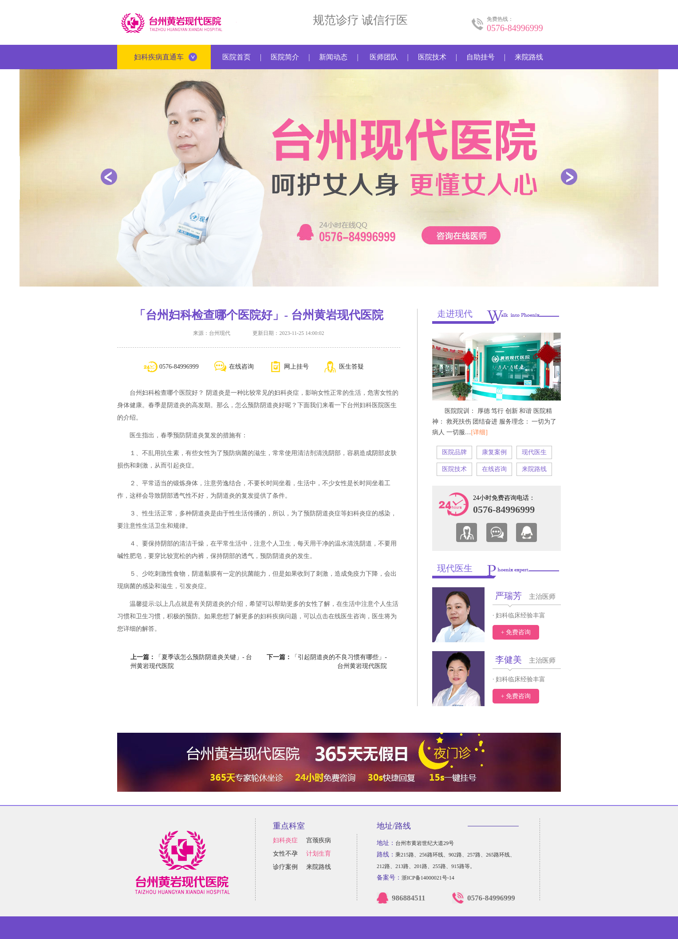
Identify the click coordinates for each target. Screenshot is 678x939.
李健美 (508, 659)
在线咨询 (233, 367)
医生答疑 (343, 367)
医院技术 (432, 57)
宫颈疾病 (318, 840)
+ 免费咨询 (516, 632)
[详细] (479, 432)
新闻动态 (333, 57)
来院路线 (529, 57)
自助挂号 (480, 57)
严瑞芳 (508, 596)
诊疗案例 (285, 867)
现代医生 (534, 452)
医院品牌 (454, 452)
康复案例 (494, 452)
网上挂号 (288, 367)
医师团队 (384, 57)
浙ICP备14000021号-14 (428, 878)
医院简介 (285, 57)
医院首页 (236, 57)
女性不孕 (285, 853)
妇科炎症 (285, 840)
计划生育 (318, 853)
